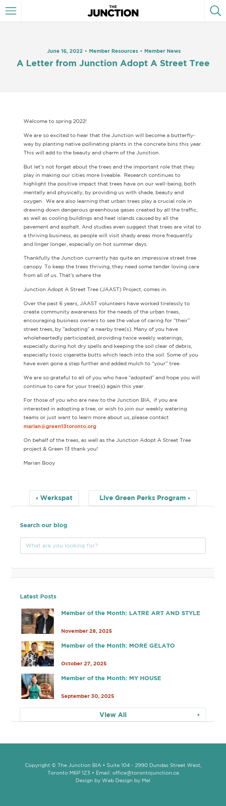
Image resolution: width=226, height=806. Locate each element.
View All (113, 714)
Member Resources (113, 51)
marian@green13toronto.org (60, 426)
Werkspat (56, 498)
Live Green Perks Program (142, 498)
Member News (162, 51)
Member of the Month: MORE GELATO (118, 645)
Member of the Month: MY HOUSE (111, 678)
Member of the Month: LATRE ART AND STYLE (130, 613)
